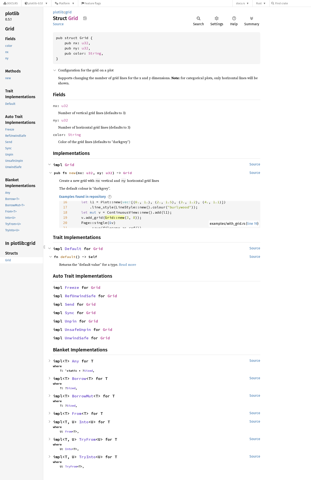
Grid (69, 164)
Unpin (71, 321)
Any (75, 361)
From (76, 413)
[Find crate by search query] (293, 3)
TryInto (87, 456)
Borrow (79, 378)
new (72, 173)
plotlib (58, 12)
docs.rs (240, 3)
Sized (88, 371)
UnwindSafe (77, 337)
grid (68, 12)
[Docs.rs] (10, 3)
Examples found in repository (82, 197)
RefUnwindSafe (80, 295)
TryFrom (87, 439)
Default (73, 248)
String (94, 53)
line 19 (252, 224)
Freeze (72, 287)
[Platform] (64, 3)
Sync (69, 312)
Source (58, 24)
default (68, 257)
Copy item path (85, 18)
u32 (85, 43)
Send (69, 304)
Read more (127, 264)
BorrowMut (82, 395)
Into (84, 421)
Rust (259, 3)
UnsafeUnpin (78, 329)
